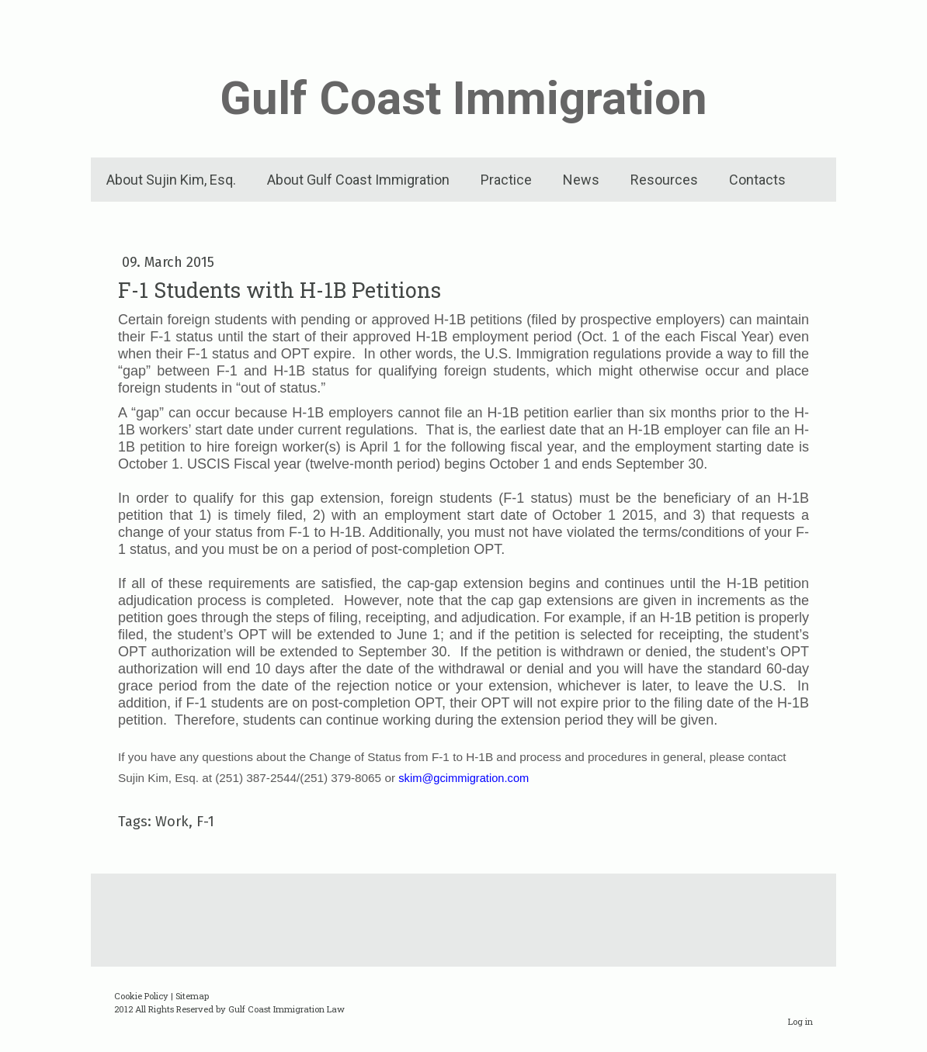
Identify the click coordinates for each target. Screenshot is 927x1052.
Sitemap (192, 996)
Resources (664, 179)
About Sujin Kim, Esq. (171, 179)
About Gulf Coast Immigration (358, 179)
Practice (506, 179)
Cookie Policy (141, 996)
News (581, 179)
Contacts (757, 179)
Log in (800, 1021)
